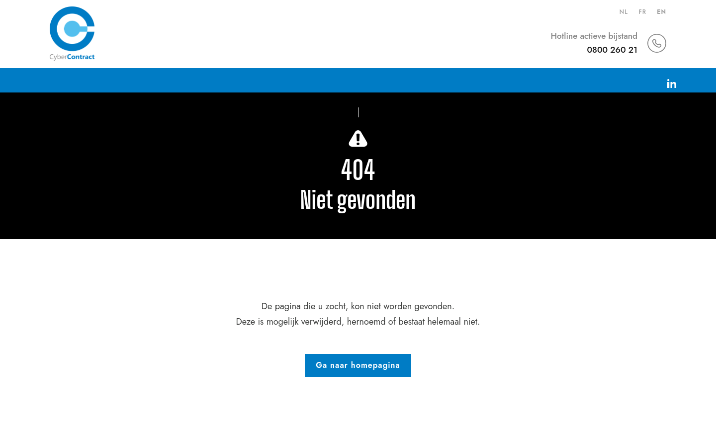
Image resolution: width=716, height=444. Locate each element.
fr (642, 11)
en (661, 11)
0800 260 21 (612, 50)
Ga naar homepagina (358, 365)
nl (624, 11)
